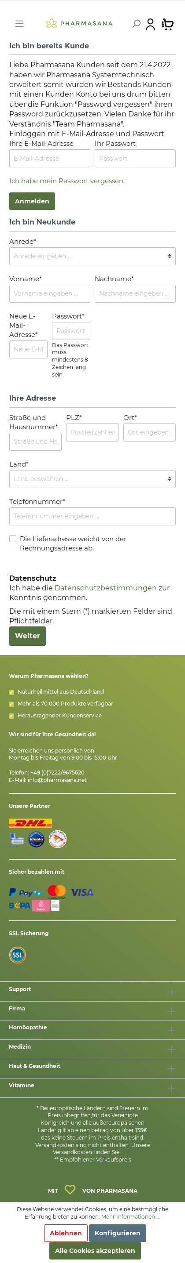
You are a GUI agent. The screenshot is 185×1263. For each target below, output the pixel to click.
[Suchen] (135, 24)
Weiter (27, 636)
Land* (19, 464)
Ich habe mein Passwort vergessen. (67, 181)
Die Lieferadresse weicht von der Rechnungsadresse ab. (73, 543)
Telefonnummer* (37, 501)
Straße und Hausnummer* (33, 422)
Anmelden (32, 201)
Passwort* (68, 316)
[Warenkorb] (167, 24)
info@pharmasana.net (57, 780)
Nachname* (114, 279)
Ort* (130, 417)
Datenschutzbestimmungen (106, 588)
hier (126, 1152)
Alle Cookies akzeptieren (95, 1251)
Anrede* (22, 241)
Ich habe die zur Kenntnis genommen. (89, 588)
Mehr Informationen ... (130, 1216)
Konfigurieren (118, 1233)
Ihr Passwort (115, 143)
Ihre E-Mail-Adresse (41, 143)
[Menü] (19, 24)
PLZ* (74, 417)
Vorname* (25, 279)
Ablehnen (66, 1233)
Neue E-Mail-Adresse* (23, 325)
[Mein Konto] (150, 24)
